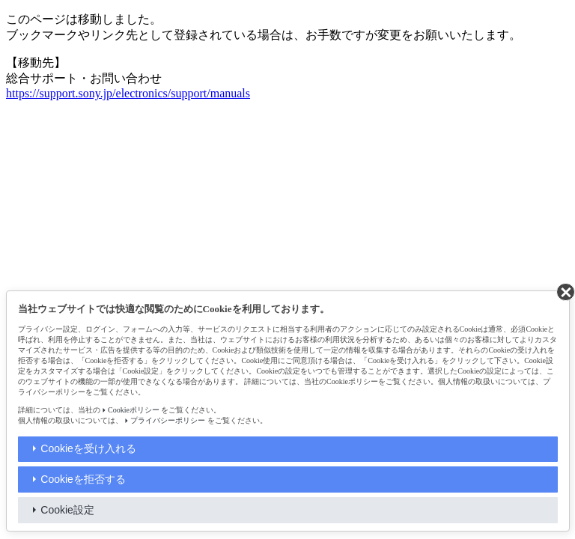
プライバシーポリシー (167, 420)
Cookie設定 (67, 510)
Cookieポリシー (133, 410)
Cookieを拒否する (83, 479)
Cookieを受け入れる (88, 448)
